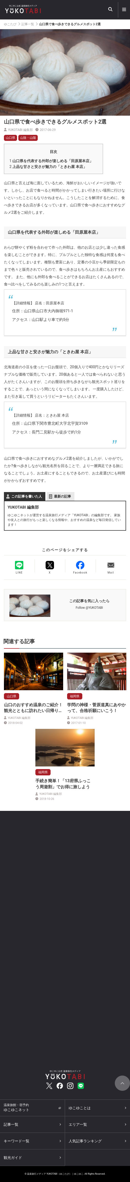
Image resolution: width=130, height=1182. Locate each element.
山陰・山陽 (28, 138)
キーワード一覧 (16, 1141)
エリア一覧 (78, 1124)
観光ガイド (13, 1157)
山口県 (10, 138)
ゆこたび (10, 24)
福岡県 (74, 696)
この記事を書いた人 (26, 496)
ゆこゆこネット (16, 1107)
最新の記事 (62, 496)
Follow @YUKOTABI (89, 608)
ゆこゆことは (80, 1108)
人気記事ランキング (85, 1141)
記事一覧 (27, 24)
